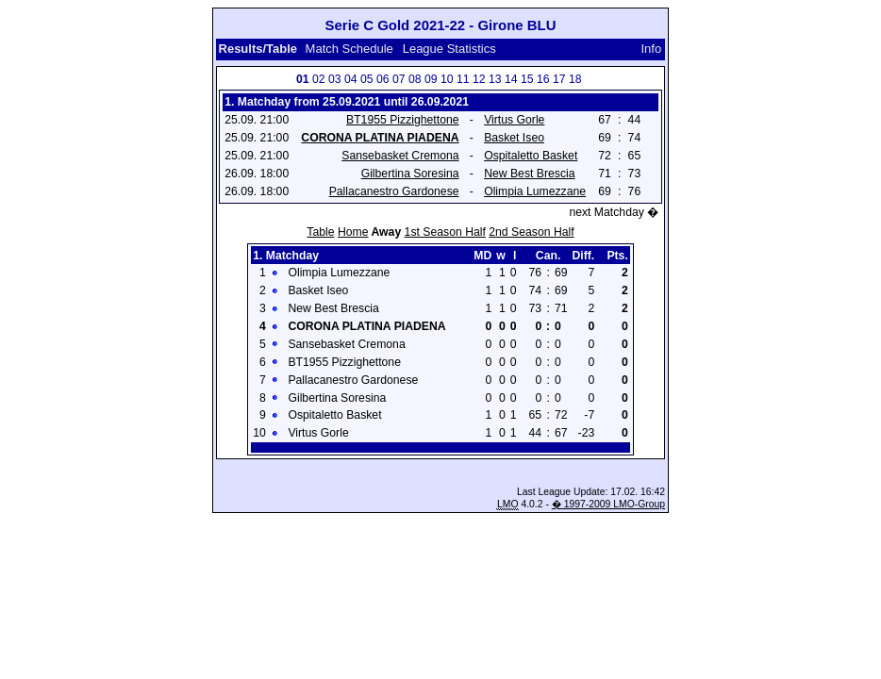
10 (447, 79)
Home (353, 232)
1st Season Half (445, 232)
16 (543, 79)
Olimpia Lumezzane (535, 191)
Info (651, 48)
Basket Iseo (514, 137)
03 (334, 79)
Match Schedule (349, 48)
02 (318, 79)
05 (367, 79)
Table (320, 232)
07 (399, 79)
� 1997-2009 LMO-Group (608, 504)
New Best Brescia (529, 173)
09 (431, 79)
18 (575, 79)
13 (495, 79)
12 (479, 79)
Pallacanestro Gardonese (394, 191)
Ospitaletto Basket (530, 155)
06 (383, 79)
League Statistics (449, 48)
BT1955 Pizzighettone (402, 119)
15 (527, 79)
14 (511, 79)
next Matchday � (613, 212)
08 (415, 79)
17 (559, 79)
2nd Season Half (531, 232)
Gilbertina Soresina (410, 173)
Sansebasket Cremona (399, 155)
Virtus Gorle (514, 119)
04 (350, 79)
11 (463, 79)
